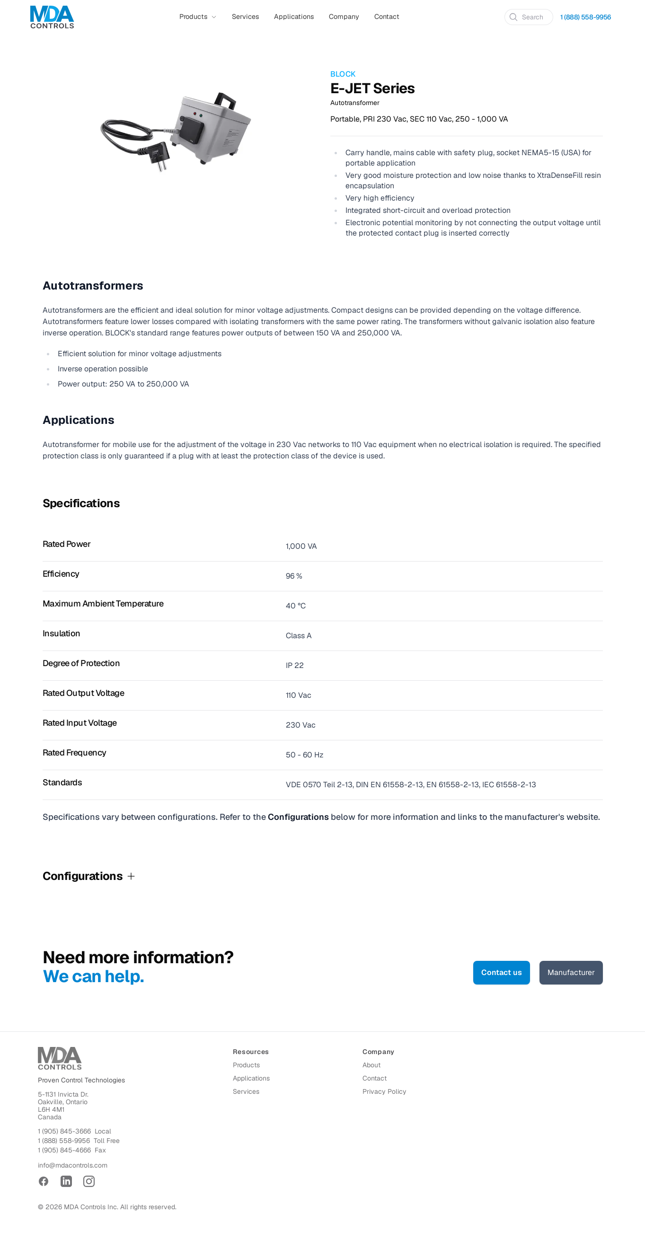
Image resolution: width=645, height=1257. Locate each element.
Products (246, 1065)
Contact (386, 16)
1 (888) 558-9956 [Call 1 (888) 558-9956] (585, 17)
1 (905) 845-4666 (64, 1150)
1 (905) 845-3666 (64, 1131)
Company (344, 16)
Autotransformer (355, 102)
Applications (294, 16)
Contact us (501, 972)
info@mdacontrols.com (72, 1165)
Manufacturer (571, 972)
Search (526, 17)
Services (245, 16)
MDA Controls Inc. (91, 1207)
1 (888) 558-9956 (64, 1140)
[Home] (52, 17)
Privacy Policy (384, 1091)
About (371, 1065)
